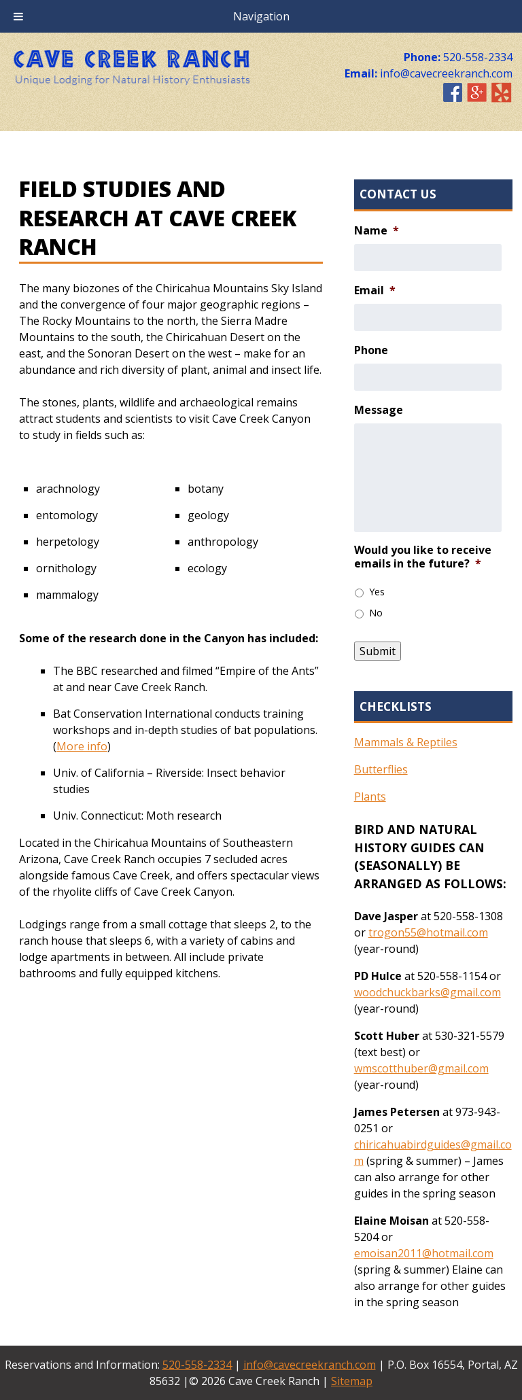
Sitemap (351, 1380)
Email (375, 290)
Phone (371, 350)
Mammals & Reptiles (405, 742)
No (376, 612)
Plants (370, 796)
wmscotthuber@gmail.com (421, 1068)
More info (81, 746)
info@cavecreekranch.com (309, 1364)
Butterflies (381, 769)
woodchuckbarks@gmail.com (427, 992)
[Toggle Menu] (18, 16)
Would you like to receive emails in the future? (422, 557)
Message (378, 410)
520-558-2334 (197, 1364)
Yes (377, 591)
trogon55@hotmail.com (428, 932)
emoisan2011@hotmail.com (423, 1253)
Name (376, 231)
